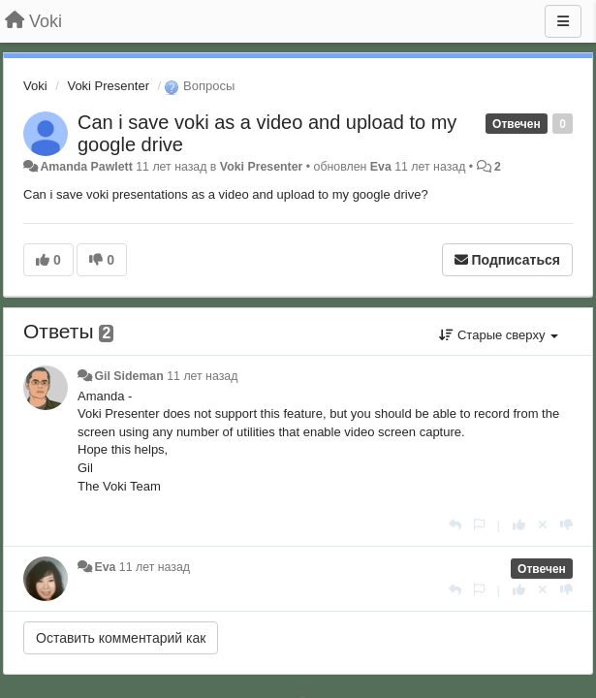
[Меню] (563, 21)
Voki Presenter (108, 86)
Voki (35, 86)
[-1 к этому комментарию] (566, 525)
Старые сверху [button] (498, 335)
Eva (381, 167)
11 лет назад (202, 376)
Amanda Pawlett (86, 167)
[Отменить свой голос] (543, 525)
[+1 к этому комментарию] (519, 525)
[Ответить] (455, 525)
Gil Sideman (128, 376)
